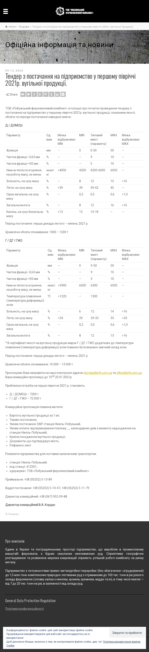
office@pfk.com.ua (129, 373)
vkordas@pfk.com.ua (97, 373)
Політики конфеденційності (24, 608)
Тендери (13, 514)
